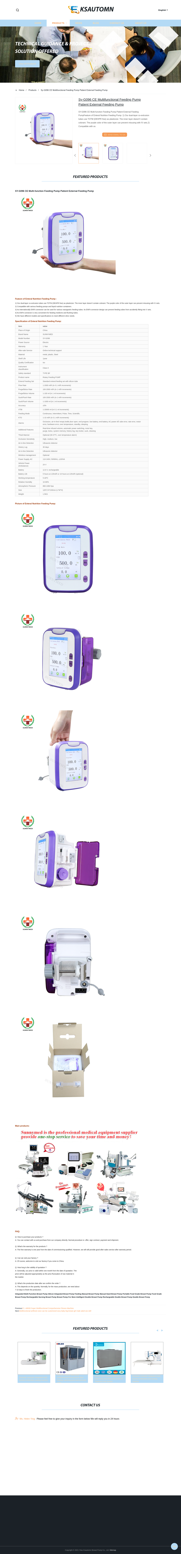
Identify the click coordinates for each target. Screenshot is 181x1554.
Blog (96, 36)
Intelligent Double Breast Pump (89, 1297)
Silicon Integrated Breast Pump (61, 1294)
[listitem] (90, 154)
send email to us (114, 134)
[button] (17, 10)
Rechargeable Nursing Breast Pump (41, 1297)
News (78, 36)
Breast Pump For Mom (66, 1297)
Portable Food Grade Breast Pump (137, 1294)
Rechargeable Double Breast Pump (117, 1297)
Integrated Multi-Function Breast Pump (31, 1294)
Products (58, 36)
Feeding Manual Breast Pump (87, 1294)
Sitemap (113, 1550)
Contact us (117, 36)
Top (174, 1546)
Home (38, 36)
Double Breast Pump (141, 1297)
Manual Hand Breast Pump (111, 1294)
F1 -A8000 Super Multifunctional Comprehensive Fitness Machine (48, 1308)
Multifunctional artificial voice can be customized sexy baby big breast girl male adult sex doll (55, 1311)
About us (140, 36)
